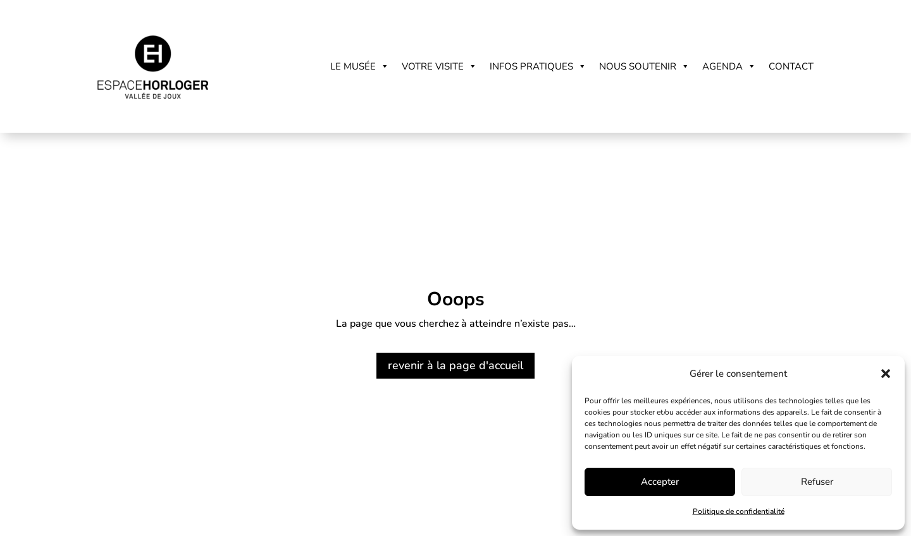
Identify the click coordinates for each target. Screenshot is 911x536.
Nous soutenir (644, 66)
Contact (791, 66)
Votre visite (439, 66)
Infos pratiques (538, 66)
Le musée (359, 66)
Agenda (729, 66)
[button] (885, 373)
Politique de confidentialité (738, 511)
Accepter (660, 481)
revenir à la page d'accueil (455, 365)
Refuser (817, 481)
